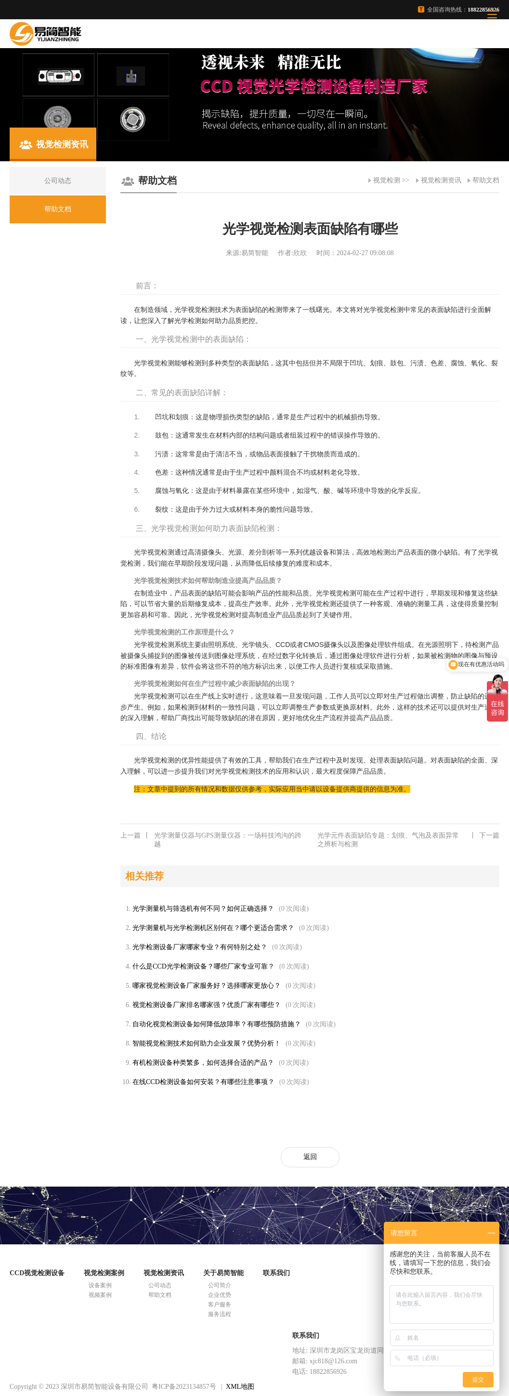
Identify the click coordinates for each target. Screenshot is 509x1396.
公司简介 (219, 1285)
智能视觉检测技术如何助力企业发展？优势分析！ (206, 1043)
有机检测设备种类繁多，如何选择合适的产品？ (203, 1062)
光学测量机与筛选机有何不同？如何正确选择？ (203, 908)
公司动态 (159, 1285)
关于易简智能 (223, 1273)
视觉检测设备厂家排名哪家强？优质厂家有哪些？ (206, 1004)
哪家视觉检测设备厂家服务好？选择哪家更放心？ (206, 985)
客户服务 (219, 1304)
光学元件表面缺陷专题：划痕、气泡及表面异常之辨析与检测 (408, 839)
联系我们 (276, 1273)
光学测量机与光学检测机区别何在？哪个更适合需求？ (213, 927)
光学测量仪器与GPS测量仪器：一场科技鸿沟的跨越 (210, 839)
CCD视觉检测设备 (37, 1273)
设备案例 (100, 1285)
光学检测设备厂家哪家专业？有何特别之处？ (199, 947)
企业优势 (219, 1295)
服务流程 (219, 1314)
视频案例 (100, 1295)
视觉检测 (386, 180)
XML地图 (240, 1386)
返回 (310, 1157)
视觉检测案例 (104, 1273)
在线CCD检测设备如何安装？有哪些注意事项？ (203, 1082)
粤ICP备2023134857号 (184, 1386)
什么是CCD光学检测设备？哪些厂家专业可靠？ (203, 966)
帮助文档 (485, 180)
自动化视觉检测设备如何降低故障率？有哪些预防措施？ (216, 1024)
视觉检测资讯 (441, 180)
